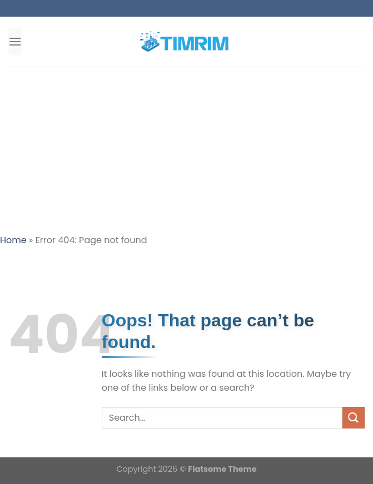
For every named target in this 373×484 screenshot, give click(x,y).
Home (13, 240)
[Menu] (15, 41)
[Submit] (353, 417)
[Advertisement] (186, 150)
